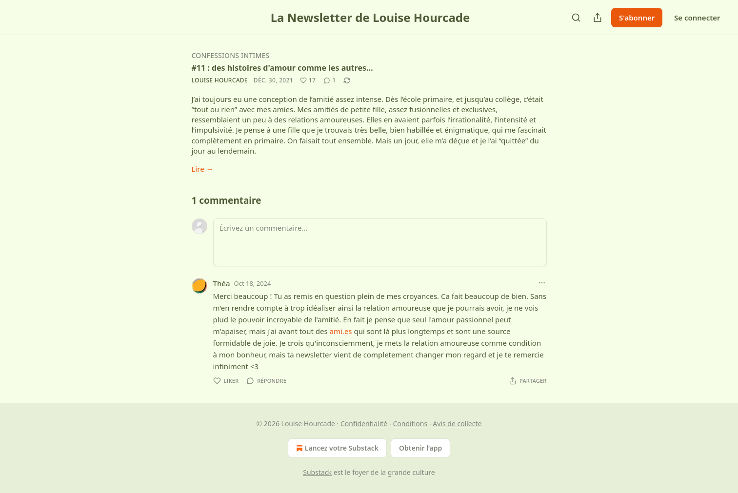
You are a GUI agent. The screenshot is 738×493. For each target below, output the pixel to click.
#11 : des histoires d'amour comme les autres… (282, 67)
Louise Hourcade (220, 80)
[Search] (576, 17)
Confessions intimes (231, 55)
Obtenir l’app (420, 448)
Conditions (410, 423)
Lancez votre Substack (336, 448)
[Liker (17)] (308, 80)
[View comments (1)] (329, 80)
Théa (221, 283)
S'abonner (637, 17)
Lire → (203, 169)
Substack (317, 472)
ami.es (341, 331)
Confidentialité (363, 423)
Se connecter (697, 17)
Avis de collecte (457, 423)
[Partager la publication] (597, 17)
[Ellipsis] (542, 283)
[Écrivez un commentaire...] (380, 242)
